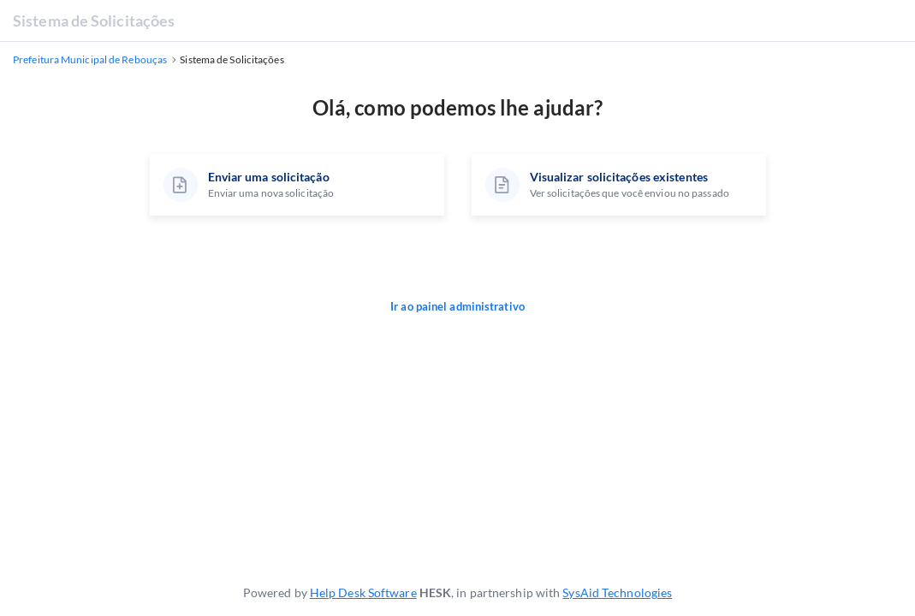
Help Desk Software (363, 592)
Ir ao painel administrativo (457, 306)
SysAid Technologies (617, 592)
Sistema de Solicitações (94, 20)
